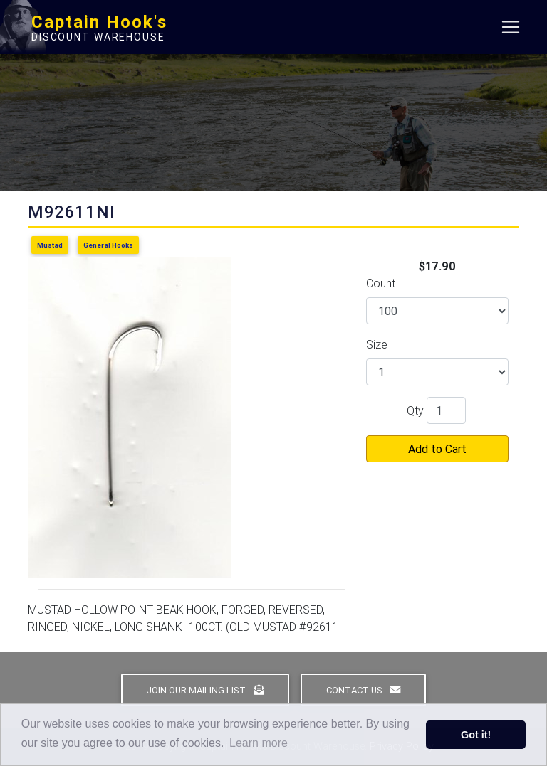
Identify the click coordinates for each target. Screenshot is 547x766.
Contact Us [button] (363, 690)
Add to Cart (437, 449)
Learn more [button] (258, 743)
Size (376, 344)
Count (380, 283)
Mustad (50, 245)
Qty (415, 410)
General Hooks (108, 245)
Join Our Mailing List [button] (205, 690)
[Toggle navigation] (510, 29)
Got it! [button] (476, 734)
